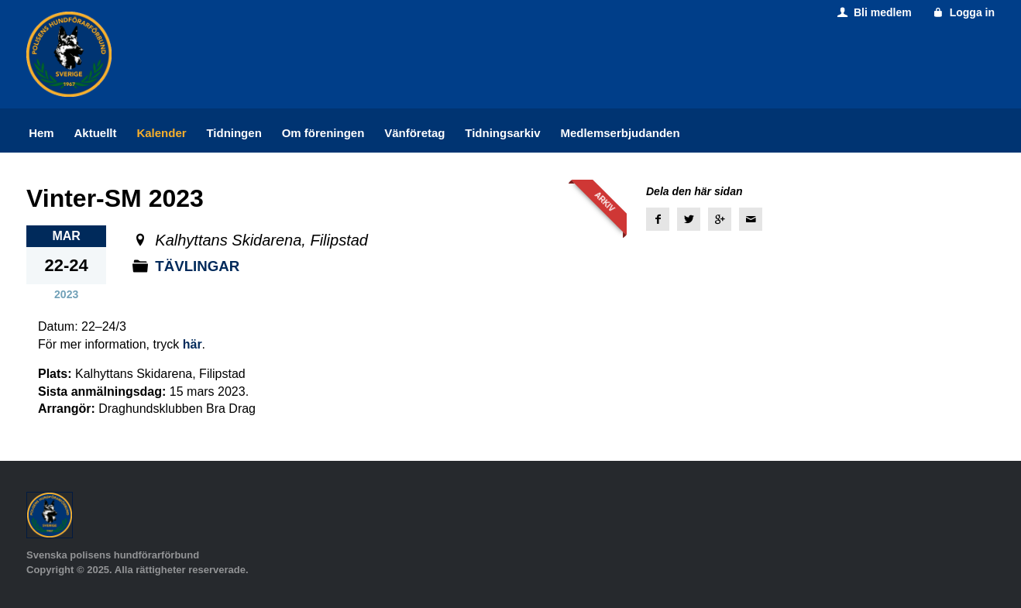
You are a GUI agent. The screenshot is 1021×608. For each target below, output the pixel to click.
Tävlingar (200, 265)
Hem (41, 132)
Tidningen (233, 132)
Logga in (962, 12)
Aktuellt (95, 132)
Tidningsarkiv (502, 132)
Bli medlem (872, 12)
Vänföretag (414, 132)
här (192, 344)
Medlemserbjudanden (619, 132)
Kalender (161, 132)
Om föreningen (323, 132)
